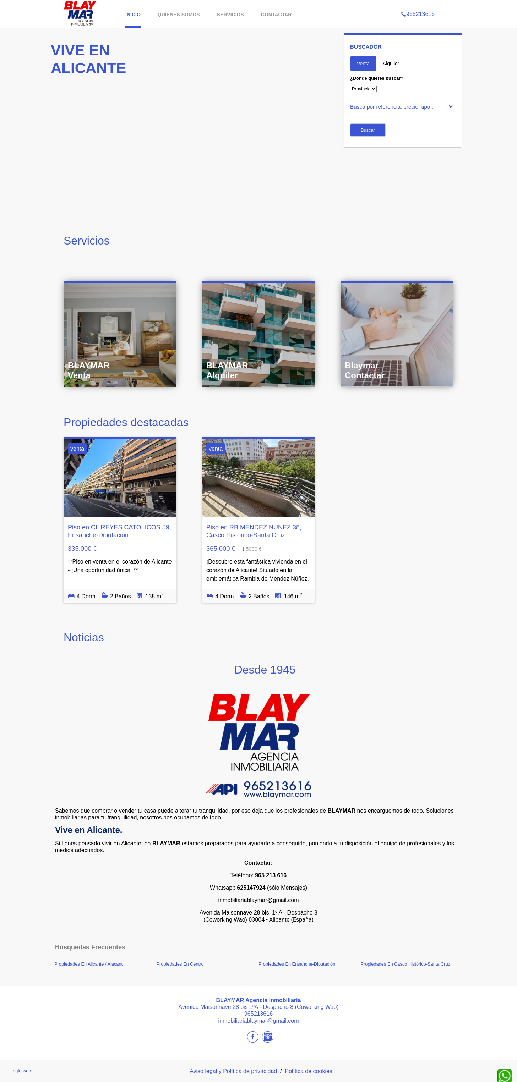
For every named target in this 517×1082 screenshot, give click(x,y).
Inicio (133, 14)
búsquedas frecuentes (90, 947)
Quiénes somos (179, 14)
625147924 (251, 888)
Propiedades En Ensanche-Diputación (296, 964)
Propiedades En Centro (180, 964)
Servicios (230, 14)
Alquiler (391, 63)
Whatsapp (222, 888)
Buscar (368, 130)
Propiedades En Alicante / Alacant (88, 964)
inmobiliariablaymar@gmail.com (258, 900)
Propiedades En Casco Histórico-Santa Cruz (406, 964)
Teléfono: (258, 875)
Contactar (276, 14)
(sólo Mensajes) (287, 888)
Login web (20, 1070)
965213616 (418, 5)
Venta (363, 63)
